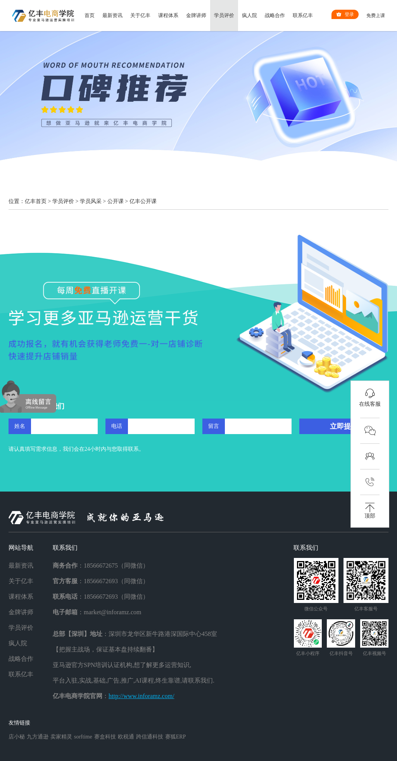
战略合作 (275, 15)
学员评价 (224, 15)
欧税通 (126, 737)
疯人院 (249, 15)
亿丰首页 (36, 201)
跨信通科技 (149, 737)
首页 (90, 15)
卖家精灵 (61, 737)
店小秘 (17, 737)
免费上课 (375, 15)
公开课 (115, 201)
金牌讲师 (196, 15)
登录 (345, 14)
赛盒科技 (105, 737)
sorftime (83, 737)
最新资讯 (112, 15)
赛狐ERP (175, 737)
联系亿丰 (303, 15)
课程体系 (168, 15)
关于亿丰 (140, 15)
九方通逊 (37, 737)
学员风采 (91, 201)
